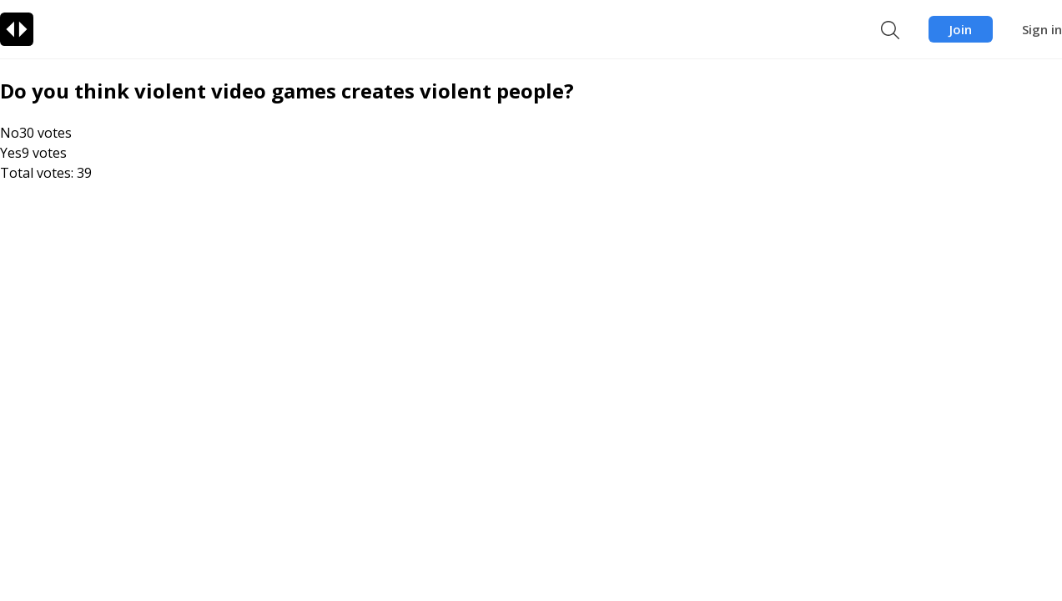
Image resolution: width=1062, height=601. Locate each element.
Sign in (1042, 29)
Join (960, 29)
